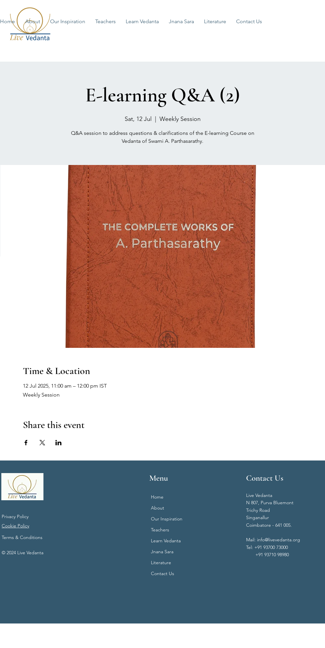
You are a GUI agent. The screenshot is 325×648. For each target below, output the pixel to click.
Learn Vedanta (166, 541)
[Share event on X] (42, 442)
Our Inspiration (166, 519)
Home (157, 497)
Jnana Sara (162, 552)
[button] (142, 21)
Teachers (160, 530)
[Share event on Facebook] (26, 442)
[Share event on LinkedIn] (58, 442)
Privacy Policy (15, 516)
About (157, 508)
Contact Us (162, 573)
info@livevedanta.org (278, 540)
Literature (161, 563)
